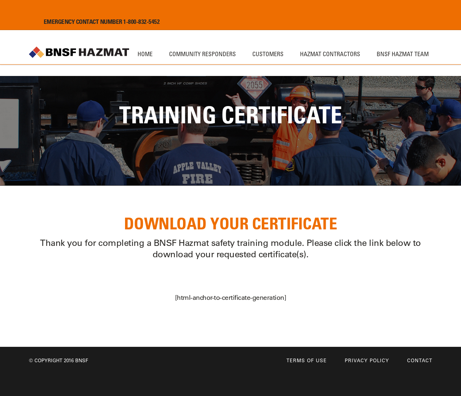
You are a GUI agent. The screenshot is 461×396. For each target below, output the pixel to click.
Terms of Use (306, 360)
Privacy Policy (367, 360)
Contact (419, 360)
